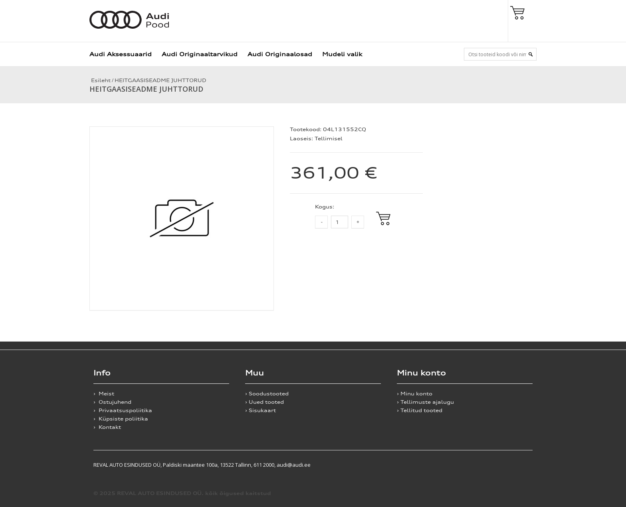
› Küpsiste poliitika (120, 419)
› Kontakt (107, 427)
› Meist (103, 394)
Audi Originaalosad (280, 54)
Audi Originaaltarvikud (200, 54)
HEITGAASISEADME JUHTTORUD (160, 80)
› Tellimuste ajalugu (425, 402)
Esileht (100, 80)
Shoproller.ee (519, 465)
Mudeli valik (342, 54)
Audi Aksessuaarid (120, 54)
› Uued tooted (264, 402)
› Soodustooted (267, 394)
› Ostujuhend (112, 402)
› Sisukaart (260, 410)
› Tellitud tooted (419, 410)
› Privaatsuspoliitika (122, 410)
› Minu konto (414, 394)
